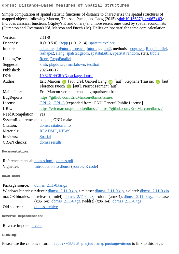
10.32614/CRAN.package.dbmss (66, 76)
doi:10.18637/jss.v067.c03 (140, 20)
